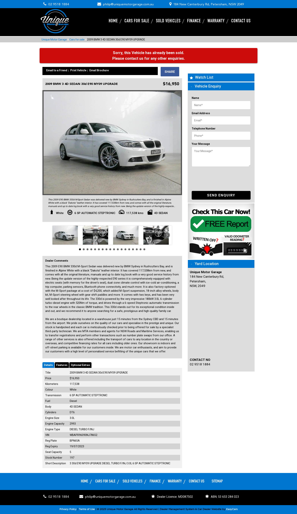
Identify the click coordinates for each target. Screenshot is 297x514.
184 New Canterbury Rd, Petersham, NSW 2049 (208, 4)
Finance (194, 21)
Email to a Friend (56, 70)
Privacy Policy (68, 509)
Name (195, 97)
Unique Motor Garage (54, 39)
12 (122, 249)
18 (144, 249)
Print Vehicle (78, 70)
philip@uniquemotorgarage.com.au (128, 4)
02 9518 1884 (57, 4)
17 (140, 249)
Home (113, 21)
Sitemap (217, 481)
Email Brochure (99, 70)
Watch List (204, 77)
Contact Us (241, 21)
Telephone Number (204, 128)
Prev (57, 235)
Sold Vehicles (168, 21)
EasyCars (232, 509)
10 (114, 249)
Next (167, 235)
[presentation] (220, 176)
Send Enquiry (221, 195)
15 (133, 249)
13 (125, 249)
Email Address (201, 113)
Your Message (201, 143)
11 (118, 249)
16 (137, 249)
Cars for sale (136, 21)
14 (129, 249)
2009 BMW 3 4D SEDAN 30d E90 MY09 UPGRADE (116, 39)
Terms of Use (87, 509)
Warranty (216, 21)
